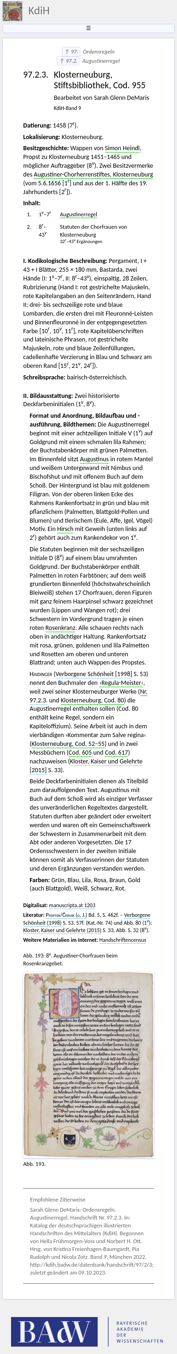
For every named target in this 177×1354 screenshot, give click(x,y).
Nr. (144, 691)
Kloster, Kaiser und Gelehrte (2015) (62, 930)
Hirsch (65, 529)
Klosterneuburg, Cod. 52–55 (68, 744)
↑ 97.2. (68, 60)
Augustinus (94, 459)
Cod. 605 (80, 752)
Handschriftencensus (123, 940)
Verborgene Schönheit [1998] (94, 674)
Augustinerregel (78, 214)
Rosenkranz (60, 628)
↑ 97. (71, 51)
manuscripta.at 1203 (72, 905)
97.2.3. (38, 700)
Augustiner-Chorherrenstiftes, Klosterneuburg (93, 174)
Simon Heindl (122, 148)
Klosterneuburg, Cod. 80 (92, 700)
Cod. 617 (116, 752)
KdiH (39, 11)
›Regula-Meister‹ (121, 683)
